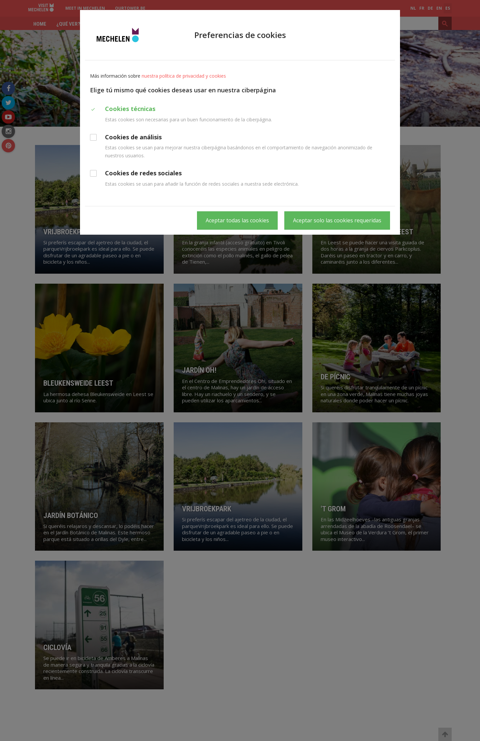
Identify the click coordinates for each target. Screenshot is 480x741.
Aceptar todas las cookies (237, 220)
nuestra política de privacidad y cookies (184, 76)
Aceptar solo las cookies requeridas (337, 220)
